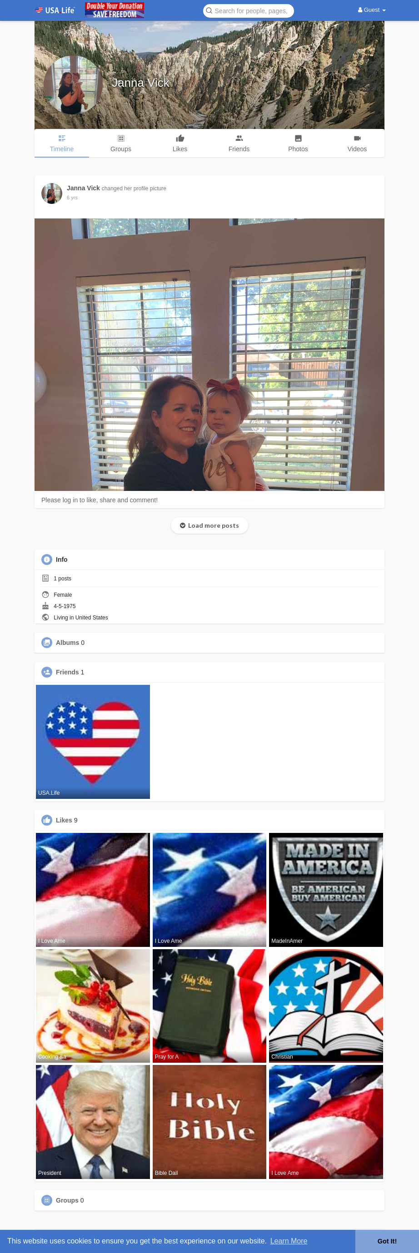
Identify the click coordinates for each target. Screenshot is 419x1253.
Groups (67, 1200)
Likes (64, 820)
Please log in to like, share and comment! (99, 500)
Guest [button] (372, 9)
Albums (67, 642)
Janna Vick (141, 82)
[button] (248, 10)
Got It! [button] (387, 1241)
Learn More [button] (289, 1241)
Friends (67, 672)
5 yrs (72, 197)
